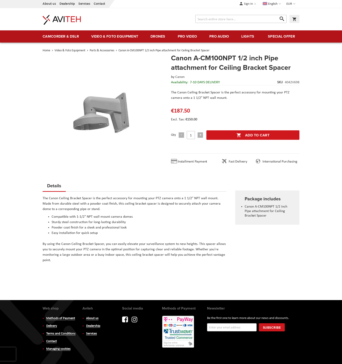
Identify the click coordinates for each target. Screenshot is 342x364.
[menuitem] (60, 36)
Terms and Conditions (60, 333)
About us (49, 4)
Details (54, 185)
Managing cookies (58, 349)
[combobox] (241, 19)
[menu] (171, 36)
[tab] (54, 187)
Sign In (248, 4)
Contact (99, 4)
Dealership (67, 4)
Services (84, 4)
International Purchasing (280, 161)
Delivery (51, 326)
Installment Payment (193, 161)
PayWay (178, 332)
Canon (180, 77)
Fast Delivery (238, 161)
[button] (291, 4)
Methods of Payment (60, 318)
